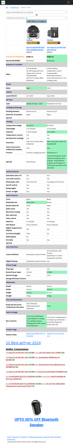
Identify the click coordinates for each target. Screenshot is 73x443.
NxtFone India (55, 437)
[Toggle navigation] (68, 2)
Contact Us (24, 437)
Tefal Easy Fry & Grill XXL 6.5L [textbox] (17, 18)
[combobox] (36, 12)
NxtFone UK (11, 439)
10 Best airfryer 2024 (23, 342)
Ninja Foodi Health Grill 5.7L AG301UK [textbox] (20, 12)
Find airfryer (15, 7)
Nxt (7, 7)
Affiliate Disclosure (35, 437)
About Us (16, 437)
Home (9, 437)
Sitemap (46, 437)
